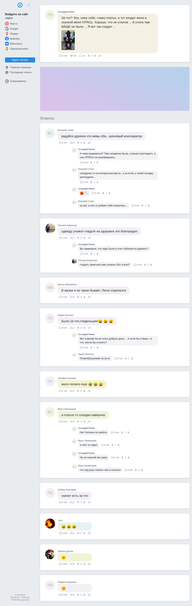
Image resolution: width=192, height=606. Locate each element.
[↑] (89, 55)
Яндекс (11, 34)
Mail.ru (11, 24)
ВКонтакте (13, 44)
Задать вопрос (20, 60)
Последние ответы (18, 72)
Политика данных (20, 599)
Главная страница (18, 67)
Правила (15, 597)
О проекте (20, 594)
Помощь (25, 597)
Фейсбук (12, 39)
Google (11, 29)
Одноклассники (16, 49)
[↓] (94, 55)
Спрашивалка (15, 81)
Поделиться (100, 55)
